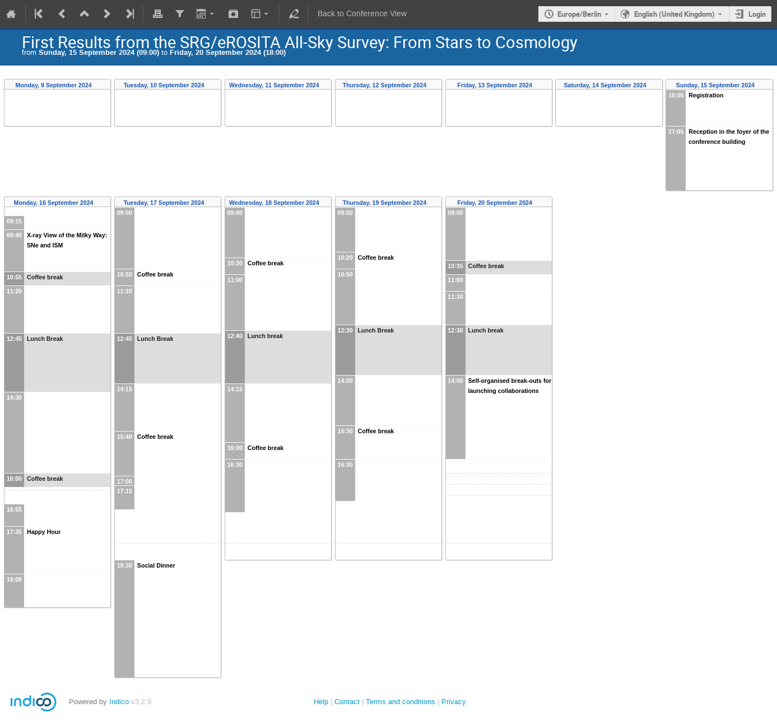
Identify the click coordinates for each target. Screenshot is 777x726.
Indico (119, 701)
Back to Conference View (362, 13)
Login (757, 14)
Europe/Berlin (579, 14)
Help (321, 701)
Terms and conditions (400, 701)
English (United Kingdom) (674, 14)
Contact (347, 701)
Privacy (453, 701)
